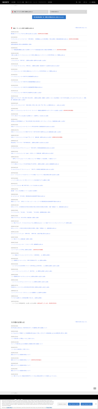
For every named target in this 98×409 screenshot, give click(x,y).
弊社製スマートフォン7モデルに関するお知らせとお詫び (30, 33)
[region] (49, 404)
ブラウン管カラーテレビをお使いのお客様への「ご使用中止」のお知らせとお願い (30, 115)
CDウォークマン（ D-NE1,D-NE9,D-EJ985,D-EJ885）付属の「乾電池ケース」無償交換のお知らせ (33, 228)
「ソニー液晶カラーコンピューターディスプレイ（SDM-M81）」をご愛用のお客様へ (30, 255)
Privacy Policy (49, 407)
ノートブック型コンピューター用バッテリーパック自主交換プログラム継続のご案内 (30, 180)
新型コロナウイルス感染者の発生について (20, 354)
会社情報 (13, 2)
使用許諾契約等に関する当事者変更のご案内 (21, 44)
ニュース (35, 2)
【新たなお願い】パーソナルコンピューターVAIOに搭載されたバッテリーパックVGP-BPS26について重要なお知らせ (38, 55)
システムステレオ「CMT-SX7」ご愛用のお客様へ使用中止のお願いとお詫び (28, 60)
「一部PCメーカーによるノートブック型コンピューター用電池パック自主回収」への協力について (33, 158)
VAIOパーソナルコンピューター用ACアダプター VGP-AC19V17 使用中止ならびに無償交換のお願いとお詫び (36, 131)
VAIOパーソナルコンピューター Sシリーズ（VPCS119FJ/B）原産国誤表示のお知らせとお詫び (33, 126)
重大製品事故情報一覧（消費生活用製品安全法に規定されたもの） (49, 17)
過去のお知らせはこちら (81, 27)
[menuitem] (30, 12)
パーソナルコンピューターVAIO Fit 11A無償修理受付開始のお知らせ (26, 87)
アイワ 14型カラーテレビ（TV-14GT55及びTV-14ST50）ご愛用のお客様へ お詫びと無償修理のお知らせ (35, 164)
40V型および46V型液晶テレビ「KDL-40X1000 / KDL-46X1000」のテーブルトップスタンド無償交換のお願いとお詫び (38, 121)
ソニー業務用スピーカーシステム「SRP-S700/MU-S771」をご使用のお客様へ (29, 260)
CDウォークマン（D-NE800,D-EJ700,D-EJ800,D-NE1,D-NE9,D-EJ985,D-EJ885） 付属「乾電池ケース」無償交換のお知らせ (39, 206)
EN (86, 2)
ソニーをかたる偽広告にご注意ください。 (20, 349)
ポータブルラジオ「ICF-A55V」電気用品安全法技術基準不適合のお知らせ (28, 196)
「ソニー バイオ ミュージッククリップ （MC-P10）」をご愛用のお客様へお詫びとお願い (31, 271)
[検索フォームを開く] (77, 2)
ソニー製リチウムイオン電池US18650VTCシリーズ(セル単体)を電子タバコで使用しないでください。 (34, 375)
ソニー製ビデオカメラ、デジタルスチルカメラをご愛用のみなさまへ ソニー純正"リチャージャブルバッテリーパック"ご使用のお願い (41, 222)
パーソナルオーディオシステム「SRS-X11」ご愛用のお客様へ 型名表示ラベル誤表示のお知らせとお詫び (35, 65)
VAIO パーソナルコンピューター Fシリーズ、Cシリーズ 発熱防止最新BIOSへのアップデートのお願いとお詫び (42, 110)
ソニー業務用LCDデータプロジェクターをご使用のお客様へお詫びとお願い (28, 276)
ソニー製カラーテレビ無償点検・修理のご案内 (21, 239)
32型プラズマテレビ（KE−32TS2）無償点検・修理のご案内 (25, 217)
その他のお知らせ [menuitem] (54, 11)
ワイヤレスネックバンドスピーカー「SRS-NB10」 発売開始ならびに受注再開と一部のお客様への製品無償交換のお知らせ (45, 39)
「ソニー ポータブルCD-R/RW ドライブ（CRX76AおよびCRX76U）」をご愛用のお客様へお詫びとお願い (35, 265)
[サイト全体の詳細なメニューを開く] (80, 2)
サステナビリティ (43, 2)
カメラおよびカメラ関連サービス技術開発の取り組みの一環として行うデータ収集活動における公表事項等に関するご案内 (39, 333)
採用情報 (50, 2)
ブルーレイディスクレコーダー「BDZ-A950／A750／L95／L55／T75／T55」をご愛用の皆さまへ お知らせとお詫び (38, 105)
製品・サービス (29, 2)
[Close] (96, 404)
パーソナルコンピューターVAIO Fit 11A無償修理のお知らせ (24, 76)
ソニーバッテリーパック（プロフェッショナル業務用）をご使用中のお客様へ (29, 292)
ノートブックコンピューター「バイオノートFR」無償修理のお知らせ (27, 244)
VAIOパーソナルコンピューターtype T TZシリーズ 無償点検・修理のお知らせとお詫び (37, 137)
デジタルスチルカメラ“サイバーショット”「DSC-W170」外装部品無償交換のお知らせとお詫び (33, 147)
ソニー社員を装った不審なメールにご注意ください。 (23, 338)
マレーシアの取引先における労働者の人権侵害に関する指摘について (27, 343)
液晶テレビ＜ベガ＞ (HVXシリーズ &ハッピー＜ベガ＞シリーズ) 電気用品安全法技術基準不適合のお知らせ (36, 201)
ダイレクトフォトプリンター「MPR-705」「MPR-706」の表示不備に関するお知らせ (30, 233)
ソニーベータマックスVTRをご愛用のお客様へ (27, 249)
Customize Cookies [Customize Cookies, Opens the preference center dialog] (62, 404)
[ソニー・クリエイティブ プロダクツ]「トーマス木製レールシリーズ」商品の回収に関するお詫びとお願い (35, 174)
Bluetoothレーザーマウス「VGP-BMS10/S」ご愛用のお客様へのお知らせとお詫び (30, 142)
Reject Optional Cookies (74, 404)
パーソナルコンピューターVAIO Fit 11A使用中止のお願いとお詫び (26, 92)
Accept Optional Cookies (86, 404)
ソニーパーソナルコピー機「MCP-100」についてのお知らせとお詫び (27, 185)
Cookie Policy (9, 407)
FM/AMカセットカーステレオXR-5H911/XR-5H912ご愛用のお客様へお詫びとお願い (30, 287)
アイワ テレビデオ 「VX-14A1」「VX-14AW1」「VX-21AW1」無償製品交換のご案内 (30, 212)
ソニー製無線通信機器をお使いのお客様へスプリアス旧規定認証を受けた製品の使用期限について (39, 49)
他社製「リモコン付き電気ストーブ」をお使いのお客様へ (24, 190)
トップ (12, 5)
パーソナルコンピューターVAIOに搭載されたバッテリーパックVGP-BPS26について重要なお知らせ (34, 71)
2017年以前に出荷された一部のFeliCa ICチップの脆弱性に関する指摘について (29, 327)
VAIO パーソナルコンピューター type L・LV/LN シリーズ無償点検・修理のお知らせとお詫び (32, 153)
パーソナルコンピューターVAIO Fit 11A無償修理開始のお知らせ (25, 81)
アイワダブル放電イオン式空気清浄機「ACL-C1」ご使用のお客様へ (26, 297)
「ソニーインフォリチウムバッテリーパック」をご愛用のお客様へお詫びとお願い (30, 281)
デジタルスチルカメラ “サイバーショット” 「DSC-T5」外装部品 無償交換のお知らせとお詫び (32, 169)
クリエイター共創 (20, 2)
